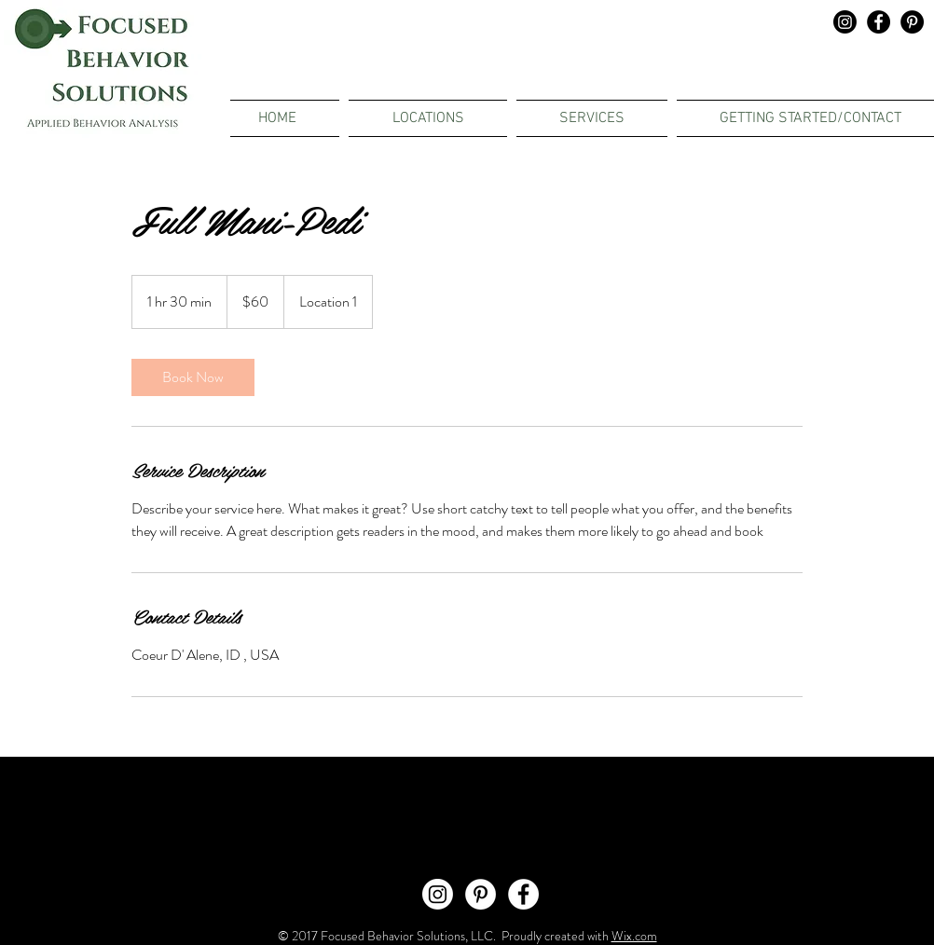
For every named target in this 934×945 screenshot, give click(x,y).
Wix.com (634, 935)
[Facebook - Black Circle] (878, 22)
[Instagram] (845, 22)
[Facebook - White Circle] (523, 894)
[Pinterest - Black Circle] (912, 22)
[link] (192, 377)
